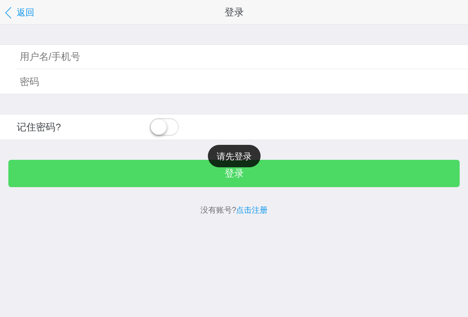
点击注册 (252, 210)
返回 (18, 13)
